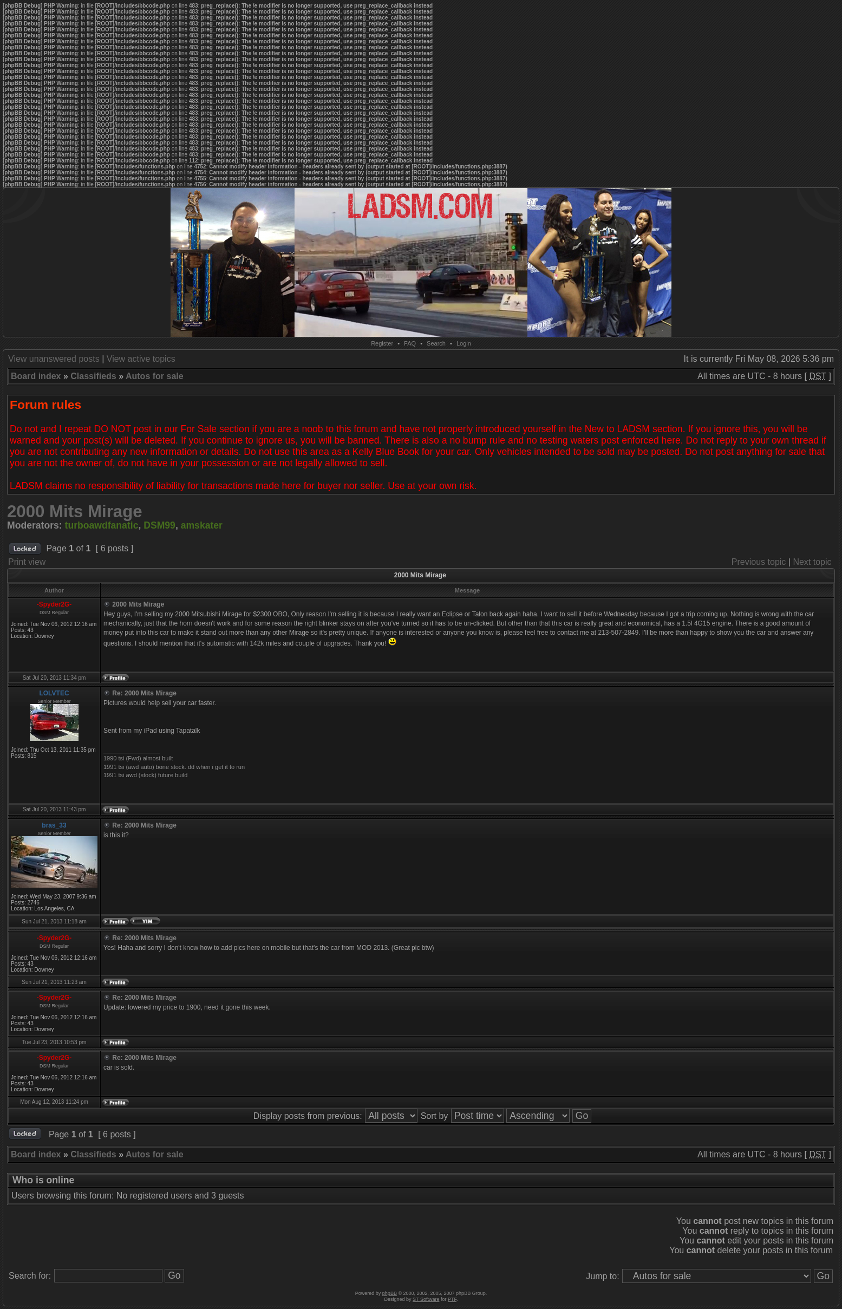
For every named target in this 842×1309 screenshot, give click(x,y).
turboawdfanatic (102, 525)
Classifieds (93, 376)
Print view (26, 561)
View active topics (141, 358)
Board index (36, 376)
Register (382, 343)
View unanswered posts (54, 358)
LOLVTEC (54, 693)
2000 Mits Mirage (74, 511)
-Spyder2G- (54, 604)
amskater (202, 525)
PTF (452, 1299)
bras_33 (54, 825)
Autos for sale (155, 376)
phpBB (389, 1293)
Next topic (812, 561)
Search (436, 343)
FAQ (410, 343)
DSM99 (159, 525)
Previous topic (759, 561)
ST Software (426, 1299)
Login (463, 343)
